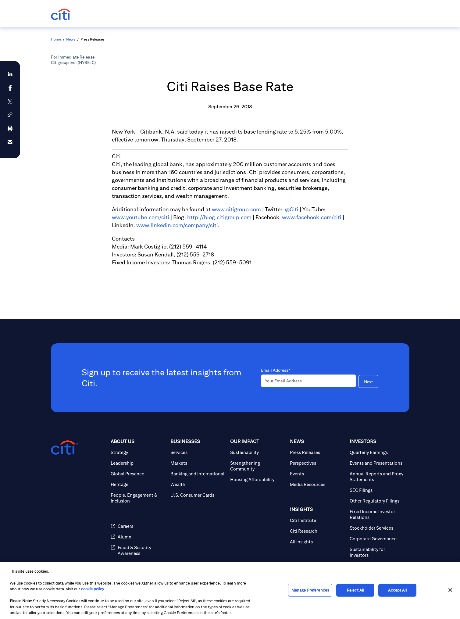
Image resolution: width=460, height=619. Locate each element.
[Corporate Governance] (377, 539)
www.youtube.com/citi (140, 217)
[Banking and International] (197, 474)
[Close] (450, 590)
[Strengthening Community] (257, 466)
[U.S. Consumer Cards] (197, 495)
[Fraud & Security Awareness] (138, 550)
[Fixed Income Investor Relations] (377, 514)
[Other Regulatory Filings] (377, 501)
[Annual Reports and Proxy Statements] (377, 476)
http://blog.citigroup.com (219, 217)
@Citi (291, 209)
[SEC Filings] (377, 490)
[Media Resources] (317, 484)
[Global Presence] (138, 474)
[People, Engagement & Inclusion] (138, 498)
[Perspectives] (317, 463)
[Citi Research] (317, 531)
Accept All (397, 590)
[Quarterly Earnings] (377, 452)
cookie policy (92, 589)
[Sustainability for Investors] (377, 552)
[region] (230, 590)
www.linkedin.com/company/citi (177, 225)
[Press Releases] (317, 452)
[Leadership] (138, 463)
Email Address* (275, 370)
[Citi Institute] (317, 520)
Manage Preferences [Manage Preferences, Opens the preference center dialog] (310, 590)
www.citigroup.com (236, 209)
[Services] (197, 452)
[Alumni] (138, 537)
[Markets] (197, 463)
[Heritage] (138, 484)
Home (56, 39)
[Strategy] (138, 452)
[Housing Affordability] (257, 479)
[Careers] (138, 526)
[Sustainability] (257, 452)
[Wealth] (197, 484)
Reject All (355, 590)
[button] (10, 114)
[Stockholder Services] (377, 528)
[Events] (317, 474)
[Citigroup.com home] (64, 447)
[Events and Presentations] (377, 463)
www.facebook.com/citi (311, 217)
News (70, 39)
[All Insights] (317, 542)
